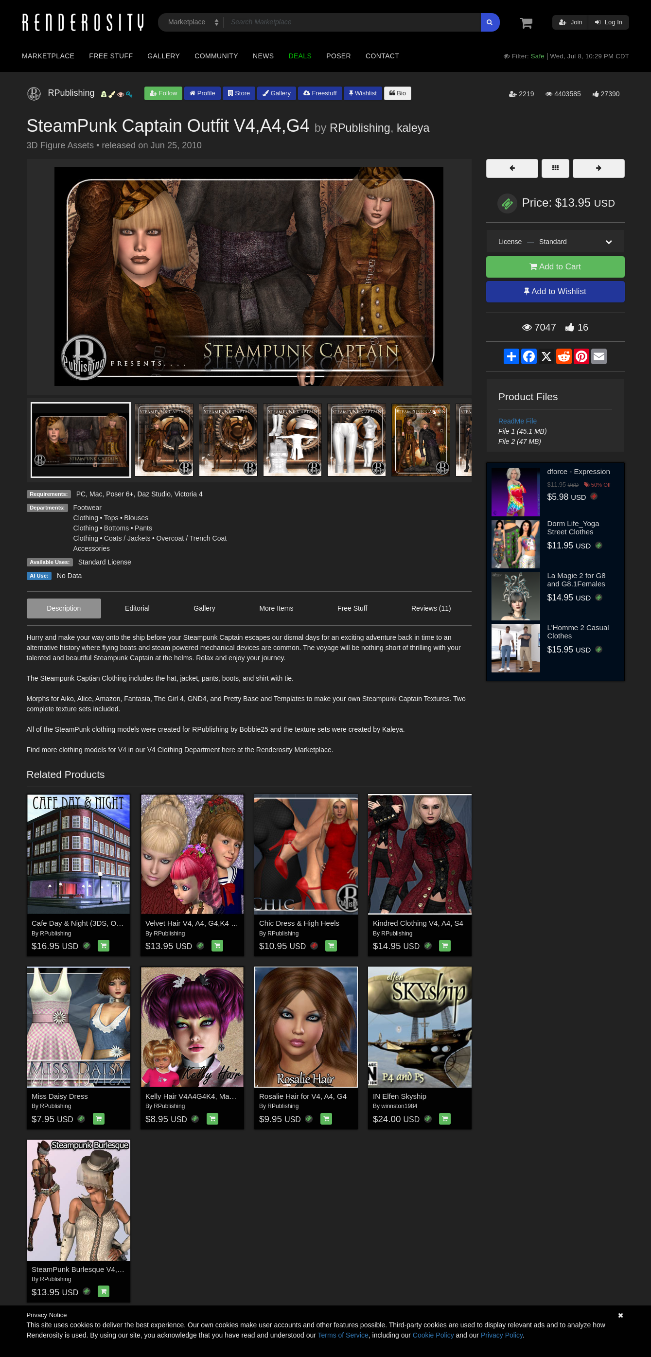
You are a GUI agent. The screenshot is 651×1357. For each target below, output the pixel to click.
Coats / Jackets (127, 538)
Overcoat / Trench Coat (191, 538)
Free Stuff (111, 56)
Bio (397, 93)
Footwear (87, 507)
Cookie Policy (433, 1335)
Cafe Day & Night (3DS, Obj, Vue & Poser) (100, 923)
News (263, 56)
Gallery (163, 56)
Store (239, 93)
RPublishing (360, 128)
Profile (202, 93)
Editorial (137, 608)
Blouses (136, 518)
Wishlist (362, 93)
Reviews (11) (431, 608)
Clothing (85, 518)
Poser (338, 56)
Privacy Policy (502, 1335)
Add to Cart (555, 266)
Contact (382, 56)
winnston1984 (399, 1106)
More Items (276, 608)
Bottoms (116, 528)
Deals (300, 56)
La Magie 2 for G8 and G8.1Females (576, 579)
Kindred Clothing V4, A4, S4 (418, 923)
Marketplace (48, 56)
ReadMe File (517, 421)
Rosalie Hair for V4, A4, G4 (303, 1096)
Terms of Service (343, 1335)
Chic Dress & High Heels (299, 923)
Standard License (104, 562)
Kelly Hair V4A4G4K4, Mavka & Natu (205, 1096)
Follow (163, 93)
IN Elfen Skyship (399, 1096)
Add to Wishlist (555, 291)
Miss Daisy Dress (60, 1096)
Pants (143, 528)
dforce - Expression (578, 471)
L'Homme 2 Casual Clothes (578, 631)
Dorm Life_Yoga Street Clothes (573, 527)
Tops (111, 518)
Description (64, 608)
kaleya (413, 128)
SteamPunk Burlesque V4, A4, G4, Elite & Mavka (111, 1269)
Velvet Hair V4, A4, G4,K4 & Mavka (202, 923)
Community (216, 56)
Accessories (91, 548)
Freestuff (320, 93)
